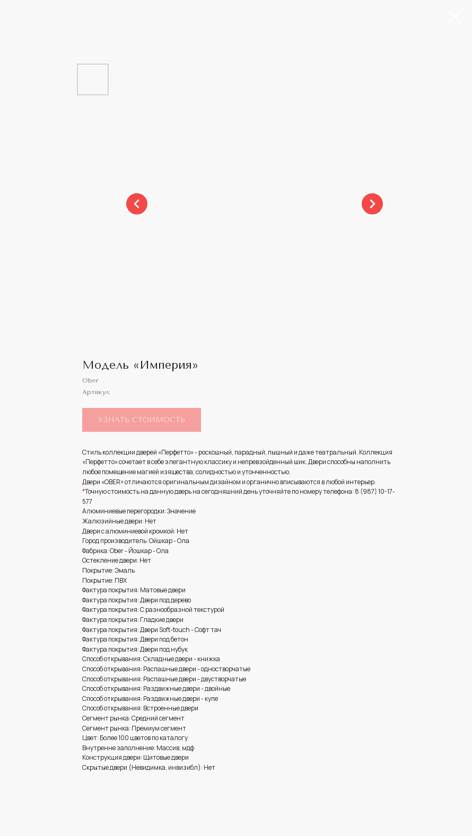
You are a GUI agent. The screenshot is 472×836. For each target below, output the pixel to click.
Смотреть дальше (48, 15)
